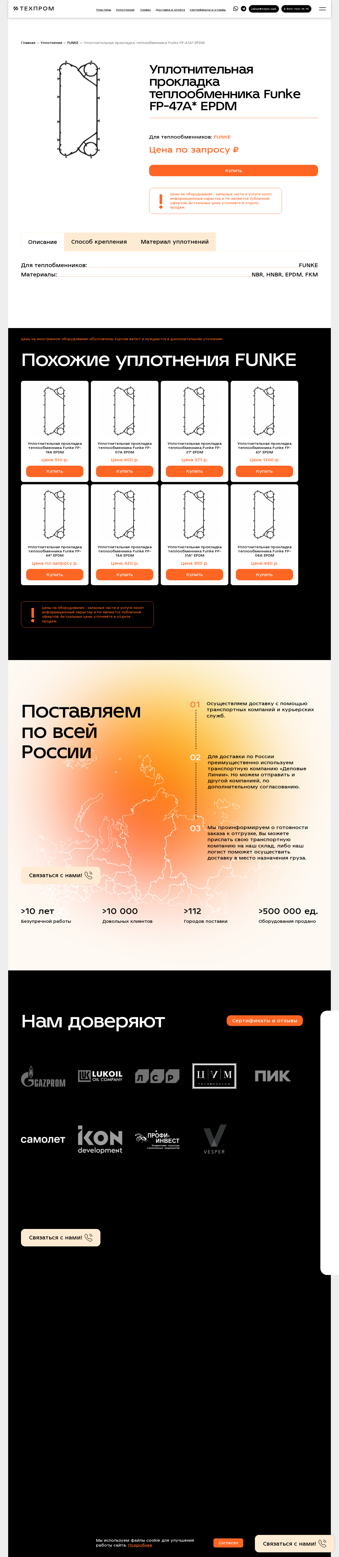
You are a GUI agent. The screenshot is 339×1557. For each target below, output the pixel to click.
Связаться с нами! (60, 875)
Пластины (103, 9)
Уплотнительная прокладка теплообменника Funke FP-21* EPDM (195, 448)
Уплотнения (125, 9)
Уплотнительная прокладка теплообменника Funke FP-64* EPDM (55, 551)
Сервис (145, 9)
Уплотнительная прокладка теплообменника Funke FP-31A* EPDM (195, 551)
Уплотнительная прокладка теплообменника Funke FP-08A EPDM (264, 551)
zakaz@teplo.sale (263, 8)
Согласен (228, 1543)
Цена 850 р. (194, 563)
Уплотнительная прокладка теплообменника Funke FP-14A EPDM (125, 551)
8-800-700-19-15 (296, 8)
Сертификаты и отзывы (208, 9)
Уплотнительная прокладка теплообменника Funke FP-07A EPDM (125, 448)
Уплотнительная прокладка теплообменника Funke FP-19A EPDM (55, 448)
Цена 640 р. (264, 563)
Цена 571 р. (194, 459)
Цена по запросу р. (55, 563)
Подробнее (140, 1545)
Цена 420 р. (125, 563)
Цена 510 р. (54, 459)
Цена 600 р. (125, 459)
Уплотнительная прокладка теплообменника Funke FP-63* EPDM (264, 448)
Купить (233, 170)
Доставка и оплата (170, 9)
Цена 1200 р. (265, 459)
